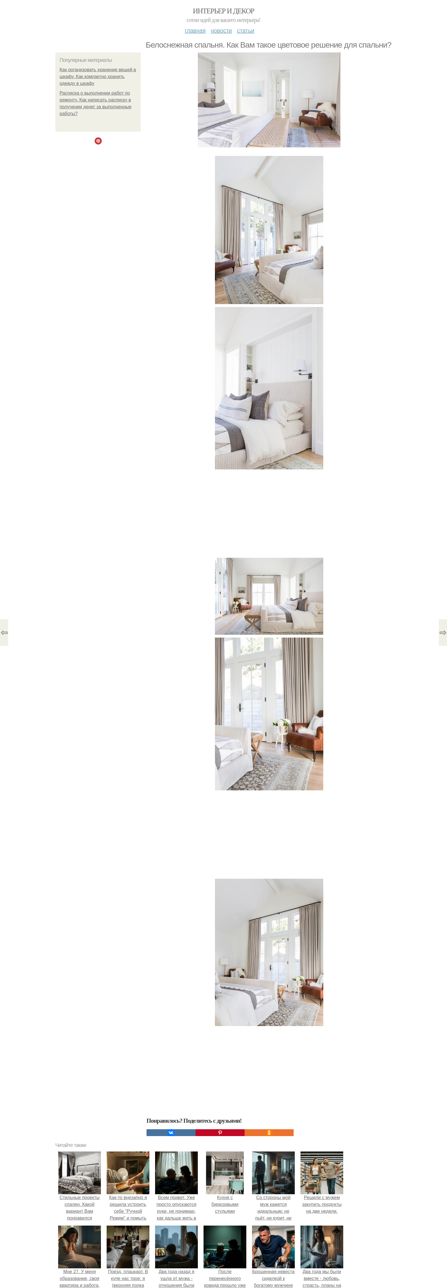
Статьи (245, 30)
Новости (221, 30)
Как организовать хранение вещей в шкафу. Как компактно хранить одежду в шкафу (98, 76)
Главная (195, 30)
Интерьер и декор (223, 11)
